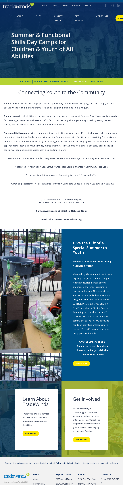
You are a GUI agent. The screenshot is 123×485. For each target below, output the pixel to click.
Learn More (30, 433)
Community (102, 16)
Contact (88, 5)
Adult (19, 16)
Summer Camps (79, 81)
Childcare (25, 81)
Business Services (58, 18)
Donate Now (81, 363)
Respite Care (97, 81)
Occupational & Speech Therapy (51, 81)
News (66, 5)
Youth (38, 16)
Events (56, 5)
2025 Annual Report (64, 479)
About (45, 5)
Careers (76, 5)
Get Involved (80, 18)
